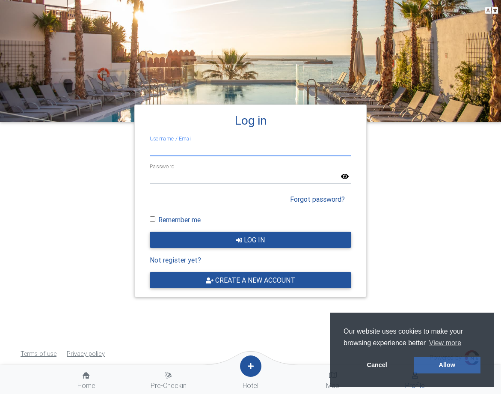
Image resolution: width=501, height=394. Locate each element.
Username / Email (171, 138)
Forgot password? (317, 199)
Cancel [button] (377, 364)
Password (162, 166)
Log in (250, 240)
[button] (491, 11)
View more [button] (445, 342)
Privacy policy (86, 354)
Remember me (179, 219)
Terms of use (38, 354)
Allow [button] (447, 364)
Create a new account (250, 280)
